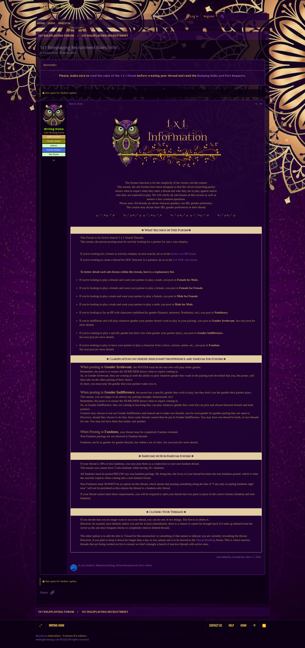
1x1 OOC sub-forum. (185, 259)
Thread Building (205, 540)
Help (231, 625)
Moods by (61, 635)
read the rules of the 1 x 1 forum (113, 75)
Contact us (215, 625)
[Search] (243, 16)
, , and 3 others (115, 565)
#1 (261, 104)
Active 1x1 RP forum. (184, 253)
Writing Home (56, 625)
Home (243, 625)
